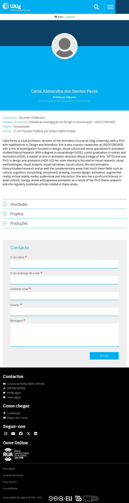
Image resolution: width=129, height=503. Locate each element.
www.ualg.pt (14, 397)
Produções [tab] (19, 223)
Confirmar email (19, 289)
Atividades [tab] (18, 204)
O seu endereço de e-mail (25, 273)
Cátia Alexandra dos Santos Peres (64, 91)
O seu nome (17, 257)
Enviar (104, 356)
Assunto (14, 305)
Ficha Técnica (10, 481)
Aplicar (96, 7)
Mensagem (16, 320)
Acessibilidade (10, 488)
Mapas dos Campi (17, 417)
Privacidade (9, 468)
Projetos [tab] (17, 213)
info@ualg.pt (14, 392)
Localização (13, 413)
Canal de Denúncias (13, 475)
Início (60, 16)
